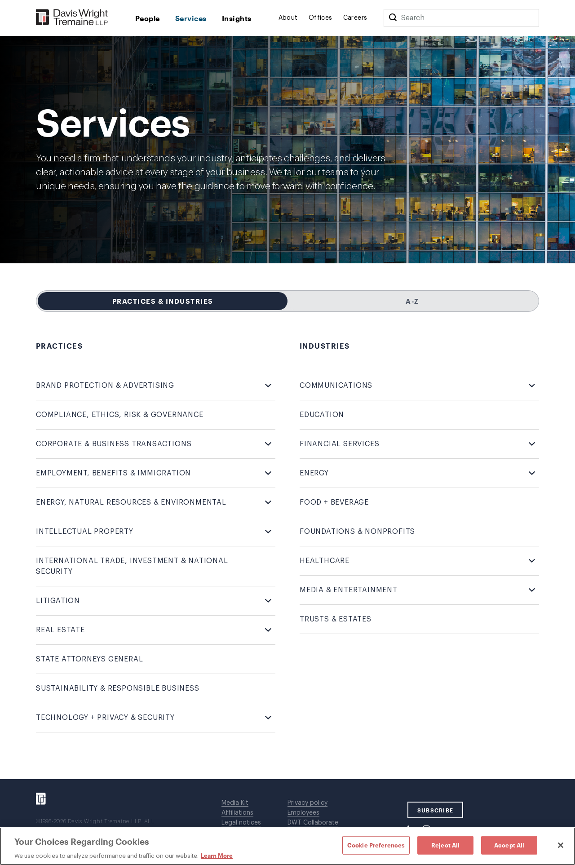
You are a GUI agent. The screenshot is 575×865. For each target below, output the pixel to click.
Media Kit (234, 803)
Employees (303, 813)
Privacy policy (307, 803)
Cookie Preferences (376, 844)
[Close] (561, 845)
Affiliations (237, 813)
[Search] (393, 18)
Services (191, 18)
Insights (237, 18)
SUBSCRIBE (435, 810)
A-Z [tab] (412, 301)
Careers (355, 18)
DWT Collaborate (313, 823)
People (147, 18)
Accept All (509, 844)
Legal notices (241, 823)
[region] (287, 846)
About (288, 18)
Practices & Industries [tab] (162, 301)
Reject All (445, 844)
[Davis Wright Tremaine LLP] (72, 18)
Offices (320, 18)
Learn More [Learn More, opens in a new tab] (217, 855)
